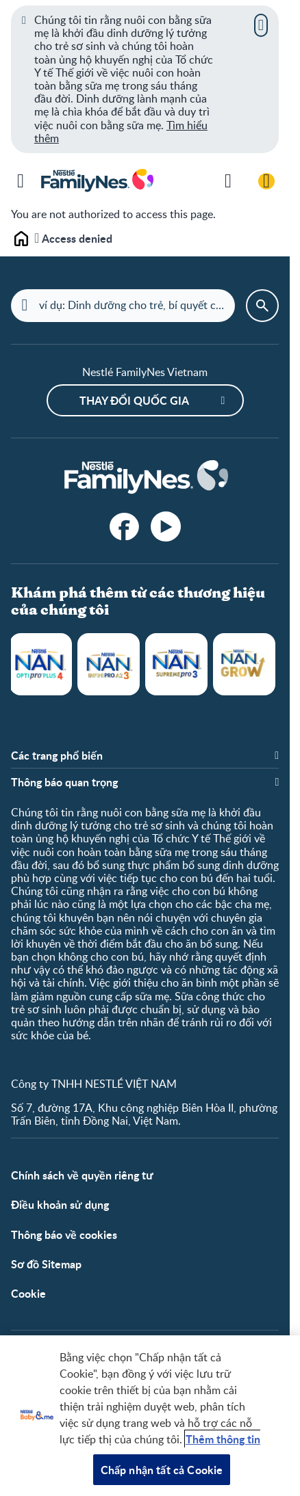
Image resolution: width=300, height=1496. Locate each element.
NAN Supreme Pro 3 (176, 664)
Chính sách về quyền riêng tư (82, 1174)
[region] (150, 1415)
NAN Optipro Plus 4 (41, 664)
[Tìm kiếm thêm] (228, 181)
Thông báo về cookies (64, 1234)
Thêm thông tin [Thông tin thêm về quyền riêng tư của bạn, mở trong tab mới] (223, 1439)
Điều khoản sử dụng (60, 1204)
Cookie (28, 1293)
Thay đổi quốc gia (134, 400)
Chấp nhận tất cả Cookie (162, 1470)
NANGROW (244, 664)
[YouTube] (166, 526)
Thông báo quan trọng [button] (64, 781)
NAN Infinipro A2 (108, 664)
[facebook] (125, 526)
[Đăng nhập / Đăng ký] (266, 181)
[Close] (261, 25)
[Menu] (20, 181)
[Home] (145, 477)
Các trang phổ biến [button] (57, 755)
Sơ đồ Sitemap (46, 1263)
